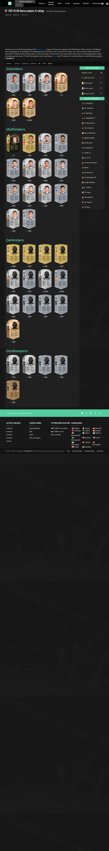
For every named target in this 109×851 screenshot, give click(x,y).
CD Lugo (86, 192)
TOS (68, 451)
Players (42, 3)
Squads (76, 3)
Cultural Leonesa (89, 163)
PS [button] (50, 63)
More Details (56, 435)
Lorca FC (86, 158)
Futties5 (9, 428)
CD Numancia (88, 123)
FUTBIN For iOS (57, 432)
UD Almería (87, 143)
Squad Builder (51, 3)
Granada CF (87, 197)
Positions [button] (25, 63)
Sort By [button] (8, 63)
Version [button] (17, 63)
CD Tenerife (87, 108)
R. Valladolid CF (88, 118)
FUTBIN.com (28, 451)
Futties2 (9, 438)
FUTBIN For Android (59, 428)
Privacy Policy (77, 451)
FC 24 (19, 5)
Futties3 (9, 435)
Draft (67, 3)
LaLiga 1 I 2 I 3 (41, 49)
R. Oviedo (86, 187)
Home (7, 15)
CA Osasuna (87, 128)
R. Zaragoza (87, 103)
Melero (54, 56)
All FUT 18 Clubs (92, 98)
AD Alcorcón (87, 172)
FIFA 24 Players (35, 438)
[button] (40, 64)
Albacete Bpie (88, 138)
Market (86, 3)
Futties (8, 441)
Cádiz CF (86, 153)
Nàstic (85, 168)
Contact (100, 451)
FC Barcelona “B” (89, 177)
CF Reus (86, 207)
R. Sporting (87, 113)
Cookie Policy (89, 451)
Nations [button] (33, 63)
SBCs (60, 3)
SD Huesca (87, 202)
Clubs (15, 15)
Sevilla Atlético (88, 182)
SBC (30, 432)
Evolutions (96, 3)
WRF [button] (44, 63)
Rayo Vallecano (89, 133)
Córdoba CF (87, 148)
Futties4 (9, 432)
